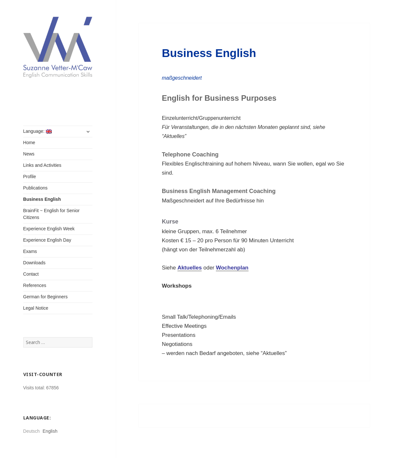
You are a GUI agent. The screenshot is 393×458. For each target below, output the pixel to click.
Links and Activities (42, 165)
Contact (31, 274)
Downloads (34, 262)
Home (29, 142)
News (29, 153)
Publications (35, 187)
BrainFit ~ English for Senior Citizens (51, 214)
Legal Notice (35, 308)
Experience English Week (49, 228)
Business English (42, 199)
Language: (37, 131)
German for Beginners (45, 296)
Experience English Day (47, 240)
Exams (30, 251)
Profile (29, 176)
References (35, 285)
